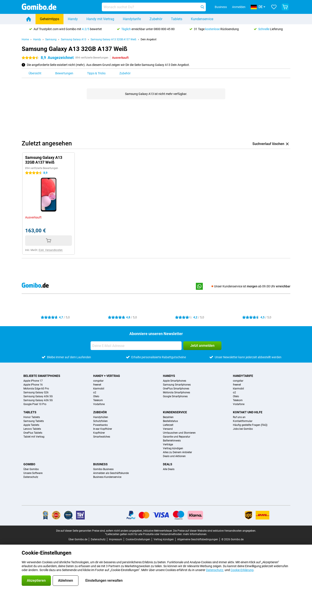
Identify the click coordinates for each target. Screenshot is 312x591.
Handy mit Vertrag (100, 19)
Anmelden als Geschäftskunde (111, 473)
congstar (98, 380)
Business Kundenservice (107, 477)
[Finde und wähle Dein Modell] (154, 7)
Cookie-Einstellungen (138, 539)
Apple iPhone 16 (33, 384)
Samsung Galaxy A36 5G (38, 400)
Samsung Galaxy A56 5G (38, 396)
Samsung (51, 39)
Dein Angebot (148, 39)
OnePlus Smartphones (176, 388)
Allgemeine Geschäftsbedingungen (197, 539)
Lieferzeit (168, 425)
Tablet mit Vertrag (33, 436)
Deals (167, 464)
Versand (168, 428)
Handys (169, 376)
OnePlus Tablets (32, 432)
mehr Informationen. (195, 534)
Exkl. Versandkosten (51, 250)
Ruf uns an (239, 417)
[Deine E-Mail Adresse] (136, 345)
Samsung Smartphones (177, 384)
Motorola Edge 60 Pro (36, 388)
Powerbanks (100, 425)
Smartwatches (101, 436)
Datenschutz (30, 477)
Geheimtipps (49, 19)
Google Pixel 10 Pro (34, 404)
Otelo (96, 396)
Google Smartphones (175, 396)
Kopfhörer (99, 432)
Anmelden (238, 7)
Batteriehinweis (172, 440)
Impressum (115, 539)
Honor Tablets (31, 417)
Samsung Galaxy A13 (73, 39)
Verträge (168, 444)
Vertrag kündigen (173, 448)
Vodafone (99, 404)
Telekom (98, 400)
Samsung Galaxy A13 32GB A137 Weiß (113, 39)
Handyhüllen (100, 417)
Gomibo (29, 464)
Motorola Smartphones (176, 392)
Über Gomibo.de (77, 539)
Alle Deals (168, 469)
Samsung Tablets (33, 421)
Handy (73, 19)
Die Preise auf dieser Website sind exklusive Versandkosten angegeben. (214, 530)
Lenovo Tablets (32, 428)
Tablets (176, 19)
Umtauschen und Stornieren (179, 432)
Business (100, 464)
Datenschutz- (215, 570)
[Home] (29, 19)
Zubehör (156, 19)
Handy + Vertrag (106, 376)
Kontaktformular (242, 421)
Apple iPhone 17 (33, 380)
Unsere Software (32, 473)
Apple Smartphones (174, 380)
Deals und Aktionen (174, 456)
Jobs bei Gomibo (243, 428)
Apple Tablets (31, 425)
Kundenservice (202, 19)
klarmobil (98, 388)
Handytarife (132, 19)
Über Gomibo (31, 469)
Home (25, 39)
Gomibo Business (103, 469)
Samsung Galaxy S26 (36, 392)
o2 (94, 392)
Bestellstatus (170, 421)
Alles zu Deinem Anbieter (177, 452)
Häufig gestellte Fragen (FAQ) (250, 425)
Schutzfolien (100, 421)
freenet (97, 384)
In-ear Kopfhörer (102, 428)
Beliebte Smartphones (41, 376)
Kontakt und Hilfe (247, 412)
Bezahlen (168, 417)
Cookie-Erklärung (242, 570)
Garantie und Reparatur (176, 436)
